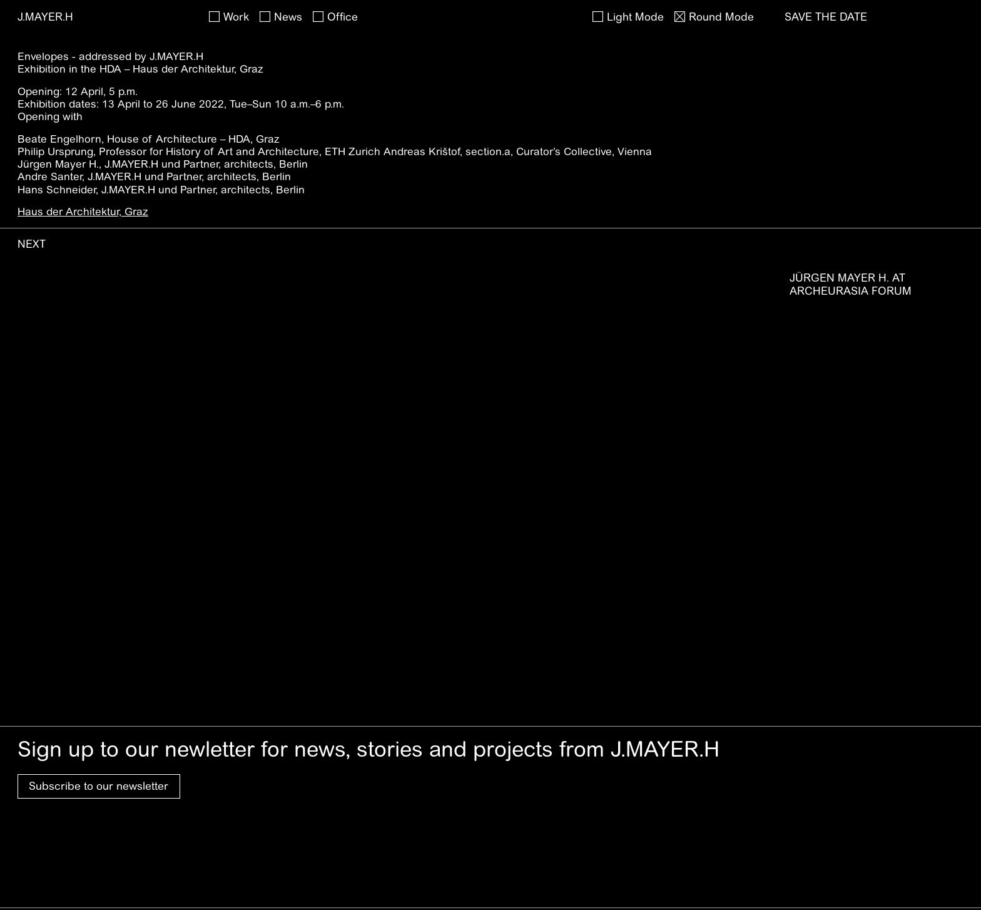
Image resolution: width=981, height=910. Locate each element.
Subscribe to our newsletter (98, 786)
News (288, 17)
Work (236, 17)
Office (342, 17)
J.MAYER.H (45, 17)
